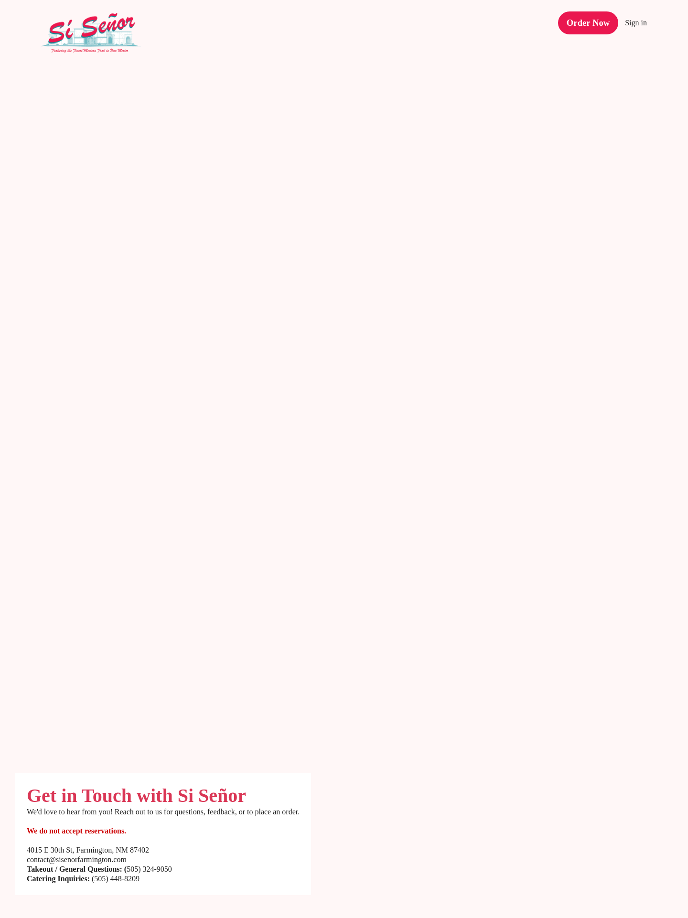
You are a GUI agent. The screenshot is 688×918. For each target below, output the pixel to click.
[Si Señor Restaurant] (98, 36)
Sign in (636, 19)
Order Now (589, 18)
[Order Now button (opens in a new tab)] (589, 19)
